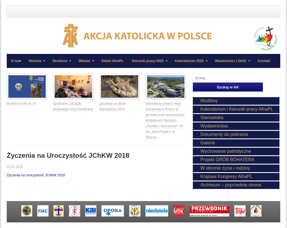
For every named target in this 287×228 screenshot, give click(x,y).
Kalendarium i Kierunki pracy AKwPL (236, 109)
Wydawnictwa (214, 126)
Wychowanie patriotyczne (225, 151)
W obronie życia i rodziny (225, 168)
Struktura (59, 63)
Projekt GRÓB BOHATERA (227, 159)
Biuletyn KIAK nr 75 (21, 104)
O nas (15, 61)
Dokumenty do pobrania (224, 134)
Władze (84, 63)
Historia (34, 63)
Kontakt (264, 61)
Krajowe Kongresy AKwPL (226, 176)
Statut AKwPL (112, 61)
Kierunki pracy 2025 (148, 63)
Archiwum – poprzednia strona (230, 185)
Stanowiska (211, 117)
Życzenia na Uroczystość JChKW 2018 (36, 175)
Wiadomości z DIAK (231, 63)
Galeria (207, 142)
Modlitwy (209, 100)
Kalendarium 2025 (189, 63)
